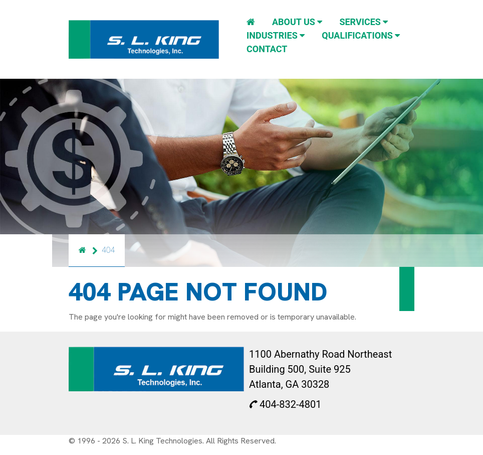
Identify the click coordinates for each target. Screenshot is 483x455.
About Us (297, 22)
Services (363, 22)
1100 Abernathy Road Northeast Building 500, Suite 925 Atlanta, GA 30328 (320, 369)
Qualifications (361, 35)
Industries (276, 35)
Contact (267, 49)
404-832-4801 (285, 404)
